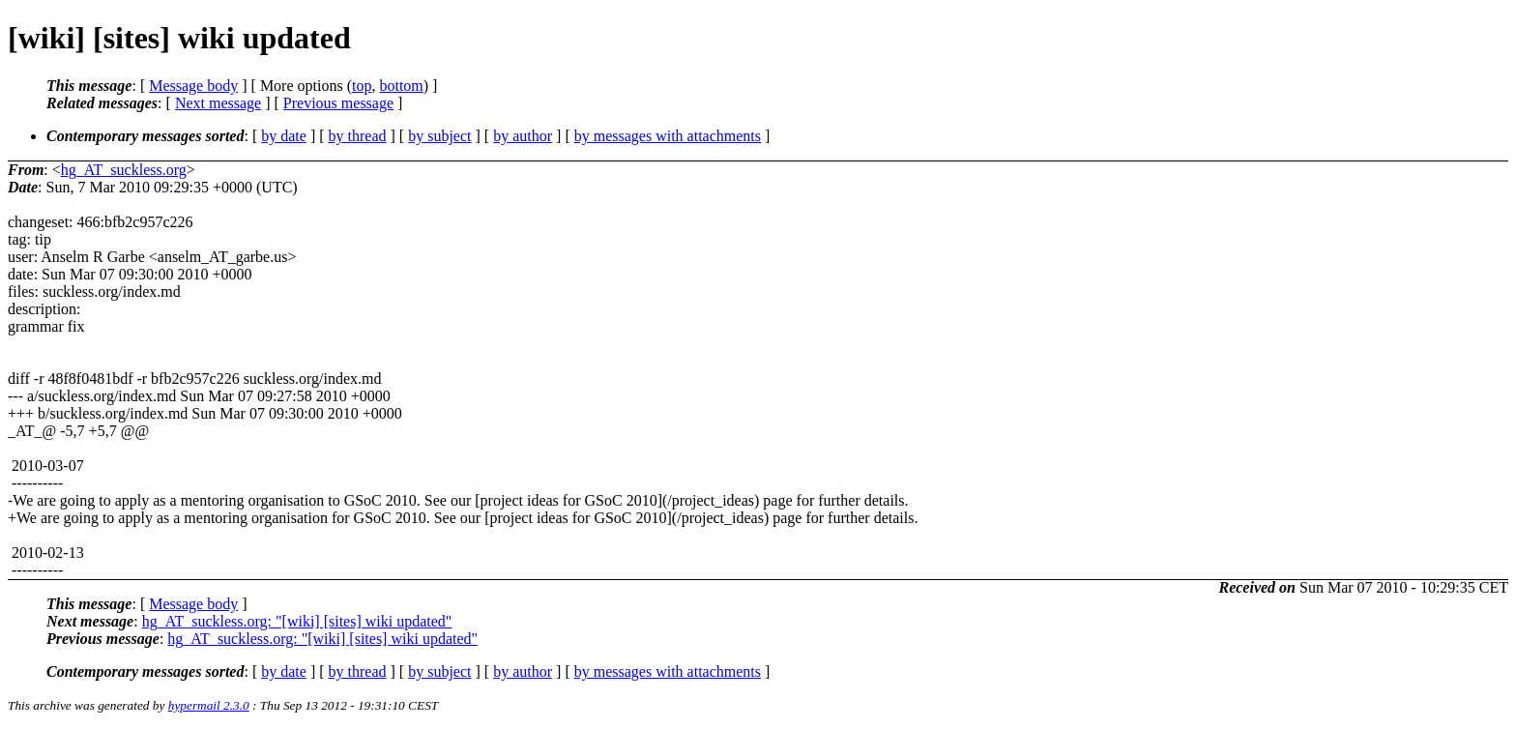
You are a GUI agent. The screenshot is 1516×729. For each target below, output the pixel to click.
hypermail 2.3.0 (208, 705)
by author (522, 136)
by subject (439, 136)
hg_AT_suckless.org (124, 169)
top (361, 85)
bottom (401, 85)
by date (283, 136)
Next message (218, 103)
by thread (358, 136)
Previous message (338, 103)
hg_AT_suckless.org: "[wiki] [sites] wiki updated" (297, 621)
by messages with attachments (667, 136)
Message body (193, 85)
